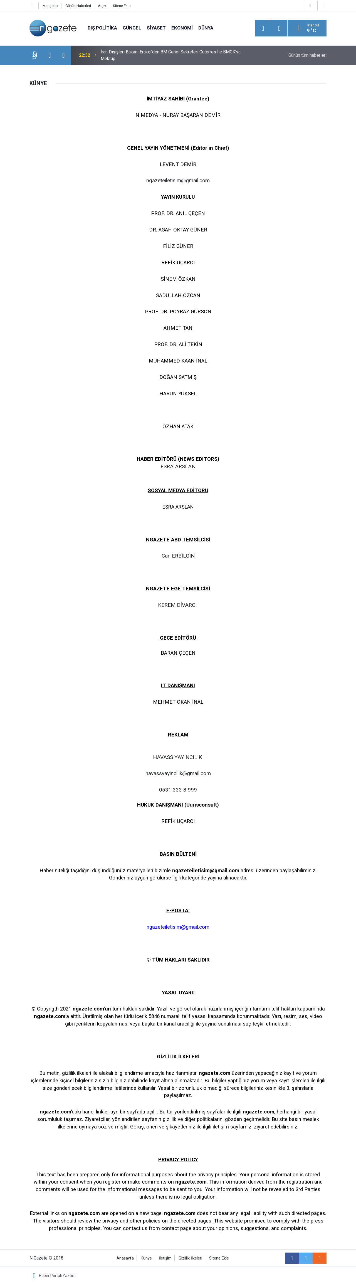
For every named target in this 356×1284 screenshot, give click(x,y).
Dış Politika (102, 28)
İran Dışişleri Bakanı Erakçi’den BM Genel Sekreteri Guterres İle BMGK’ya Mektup (171, 55)
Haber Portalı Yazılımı (57, 1275)
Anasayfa (125, 1258)
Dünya (205, 28)
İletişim (165, 1258)
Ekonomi (182, 28)
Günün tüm (307, 55)
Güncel (132, 28)
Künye (146, 1258)
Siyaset (156, 28)
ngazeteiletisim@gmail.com (178, 927)
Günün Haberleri (78, 6)
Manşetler (50, 6)
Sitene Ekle (121, 6)
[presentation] (49, 55)
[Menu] (263, 28)
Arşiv (102, 6)
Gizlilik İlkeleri (190, 1258)
